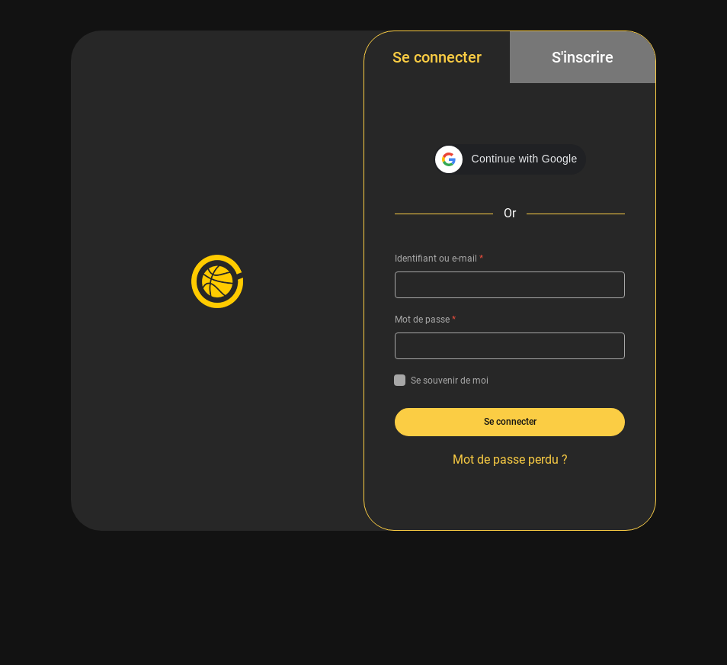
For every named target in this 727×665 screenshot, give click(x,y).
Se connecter (437, 57)
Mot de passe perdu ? (510, 459)
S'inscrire (582, 57)
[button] (510, 159)
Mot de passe (425, 319)
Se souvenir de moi (441, 380)
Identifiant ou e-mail (439, 258)
